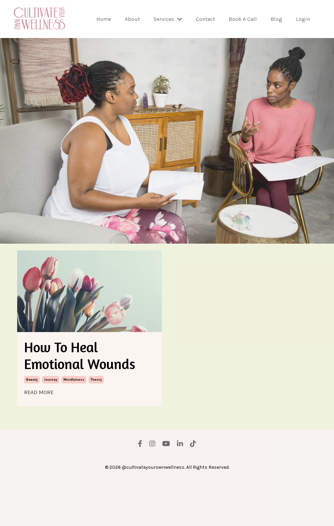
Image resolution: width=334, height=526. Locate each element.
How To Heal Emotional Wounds (82, 378)
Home (103, 19)
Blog (276, 19)
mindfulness (73, 425)
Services (168, 19)
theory (96, 425)
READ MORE (38, 437)
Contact (205, 19)
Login (303, 19)
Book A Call (243, 19)
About (132, 19)
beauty (32, 425)
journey (50, 425)
